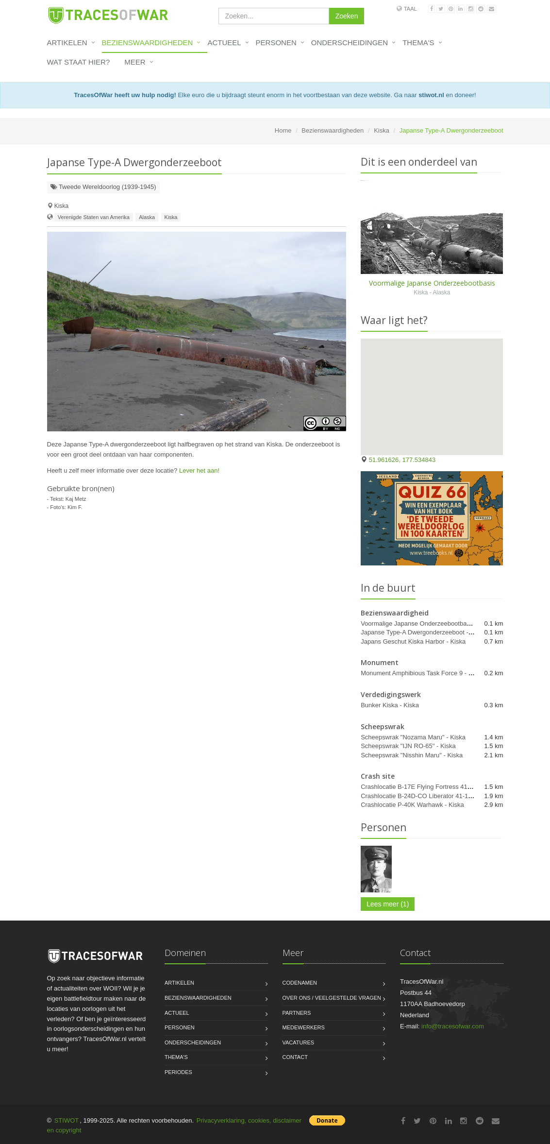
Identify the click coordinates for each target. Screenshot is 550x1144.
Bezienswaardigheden (147, 42)
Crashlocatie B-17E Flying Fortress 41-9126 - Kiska (432, 786)
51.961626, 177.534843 (402, 459)
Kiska (381, 130)
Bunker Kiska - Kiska (390, 705)
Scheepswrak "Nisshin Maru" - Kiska (412, 755)
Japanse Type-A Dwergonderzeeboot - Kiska (423, 632)
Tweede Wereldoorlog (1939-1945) (103, 186)
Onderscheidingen (349, 42)
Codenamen (300, 983)
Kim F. (75, 507)
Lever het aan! (199, 470)
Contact (295, 1057)
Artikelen (67, 42)
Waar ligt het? (394, 320)
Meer (134, 62)
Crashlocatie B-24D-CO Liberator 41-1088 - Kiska (430, 796)
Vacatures (299, 1042)
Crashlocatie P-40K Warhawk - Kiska (412, 804)
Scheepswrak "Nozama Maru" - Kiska (413, 737)
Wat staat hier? (78, 62)
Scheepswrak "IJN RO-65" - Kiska (408, 746)
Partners (297, 1013)
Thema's (418, 42)
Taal (410, 9)
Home (283, 130)
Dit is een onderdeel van (419, 162)
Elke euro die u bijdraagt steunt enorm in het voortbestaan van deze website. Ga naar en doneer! (275, 95)
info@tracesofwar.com (452, 1026)
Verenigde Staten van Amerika (94, 217)
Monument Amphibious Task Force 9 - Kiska (422, 673)
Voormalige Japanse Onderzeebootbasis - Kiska (428, 623)
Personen (276, 42)
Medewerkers (304, 1027)
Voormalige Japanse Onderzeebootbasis (432, 283)
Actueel (224, 42)
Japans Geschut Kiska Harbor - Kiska (413, 641)
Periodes (178, 1072)
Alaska (147, 217)
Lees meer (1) (388, 904)
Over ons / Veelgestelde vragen (332, 998)
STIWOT (66, 1120)
